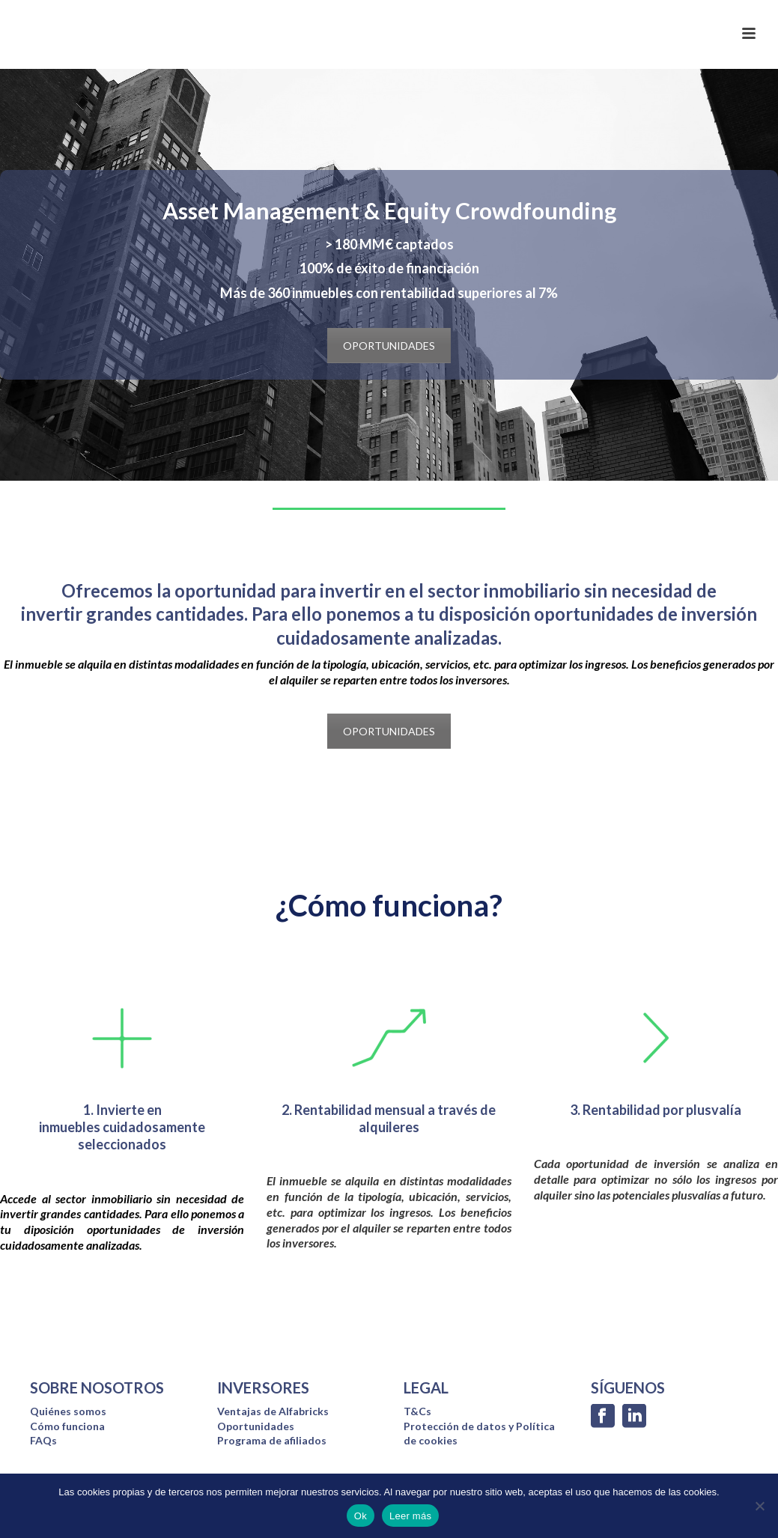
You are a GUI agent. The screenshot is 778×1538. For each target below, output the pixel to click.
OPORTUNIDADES (389, 345)
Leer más (410, 1516)
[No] (759, 1505)
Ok (360, 1516)
